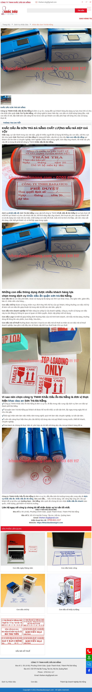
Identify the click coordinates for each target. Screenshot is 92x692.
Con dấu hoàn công (69, 568)
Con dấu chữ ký (23, 609)
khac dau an (16, 400)
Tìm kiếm (81, 10)
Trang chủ (6, 25)
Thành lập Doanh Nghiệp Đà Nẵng (73, 682)
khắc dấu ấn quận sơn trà (43, 295)
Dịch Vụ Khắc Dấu (21, 25)
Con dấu (34, 682)
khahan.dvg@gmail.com (48, 2)
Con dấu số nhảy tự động (69, 609)
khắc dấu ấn (14, 213)
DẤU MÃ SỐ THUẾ (23, 651)
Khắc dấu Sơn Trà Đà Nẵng (42, 25)
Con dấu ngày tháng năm (23, 568)
